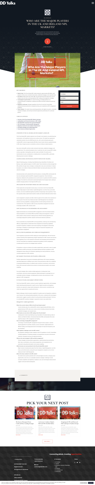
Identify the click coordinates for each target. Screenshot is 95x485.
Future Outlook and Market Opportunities (26, 129)
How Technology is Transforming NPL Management (28, 124)
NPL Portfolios (47, 18)
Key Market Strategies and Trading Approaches (27, 127)
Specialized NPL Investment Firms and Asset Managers (29, 123)
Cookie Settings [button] (84, 482)
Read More (47, 441)
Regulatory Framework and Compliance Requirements (29, 126)
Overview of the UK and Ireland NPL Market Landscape (29, 119)
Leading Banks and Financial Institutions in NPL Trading (29, 121)
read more (18, 435)
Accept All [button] (91, 482)
